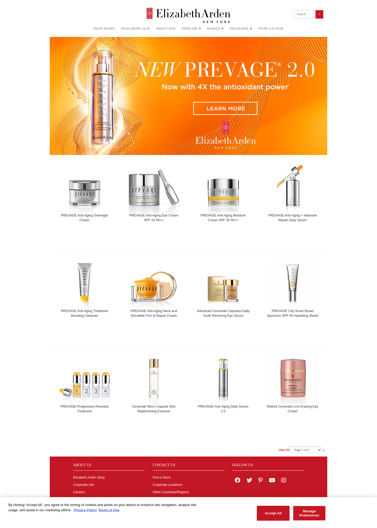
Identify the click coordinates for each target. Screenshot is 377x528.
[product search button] (319, 14)
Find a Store (162, 477)
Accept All (273, 516)
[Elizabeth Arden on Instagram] (284, 481)
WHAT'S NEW (166, 28)
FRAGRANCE (241, 28)
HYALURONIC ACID (135, 28)
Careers (79, 492)
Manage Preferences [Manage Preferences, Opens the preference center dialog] (309, 516)
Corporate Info (83, 485)
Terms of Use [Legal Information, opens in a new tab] (108, 512)
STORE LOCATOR (270, 28)
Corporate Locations (167, 485)
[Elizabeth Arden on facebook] (237, 481)
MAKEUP (215, 28)
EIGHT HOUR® (104, 28)
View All (283, 450)
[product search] (303, 14)
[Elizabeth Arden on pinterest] (260, 481)
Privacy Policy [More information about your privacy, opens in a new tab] (85, 512)
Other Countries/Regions (171, 492)
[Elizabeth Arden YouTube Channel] (272, 481)
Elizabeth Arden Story (89, 477)
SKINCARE (191, 28)
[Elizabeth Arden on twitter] (249, 481)
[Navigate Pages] (306, 450)
